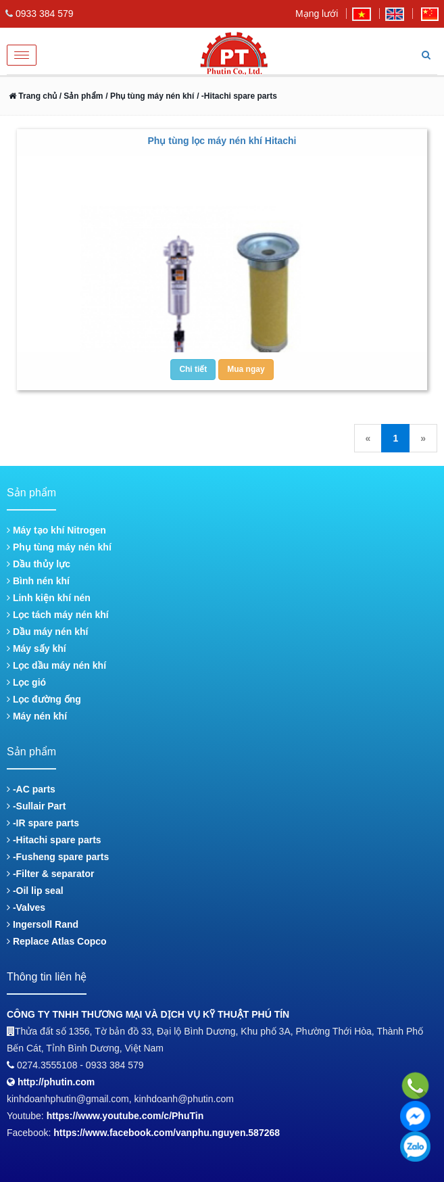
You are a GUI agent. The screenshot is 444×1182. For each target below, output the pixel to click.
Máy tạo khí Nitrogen (56, 530)
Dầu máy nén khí (47, 631)
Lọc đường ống (44, 699)
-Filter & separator (50, 873)
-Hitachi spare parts (54, 839)
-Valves (26, 907)
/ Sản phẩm (80, 96)
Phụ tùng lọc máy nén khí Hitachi (221, 140)
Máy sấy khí (36, 648)
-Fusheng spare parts (58, 856)
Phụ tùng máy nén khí (59, 547)
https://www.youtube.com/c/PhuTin (125, 1115)
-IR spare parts (43, 823)
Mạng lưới (316, 13)
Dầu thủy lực (38, 564)
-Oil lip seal (35, 890)
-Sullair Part (36, 806)
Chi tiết (193, 369)
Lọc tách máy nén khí (58, 614)
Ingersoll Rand (42, 924)
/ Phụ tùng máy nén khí (149, 96)
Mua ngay (245, 369)
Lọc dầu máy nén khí (56, 665)
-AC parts (31, 789)
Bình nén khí (38, 580)
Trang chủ (33, 96)
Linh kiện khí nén (49, 597)
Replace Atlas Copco (57, 941)
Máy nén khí (37, 716)
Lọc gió (26, 682)
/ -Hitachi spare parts (237, 96)
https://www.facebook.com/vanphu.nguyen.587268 (166, 1132)
